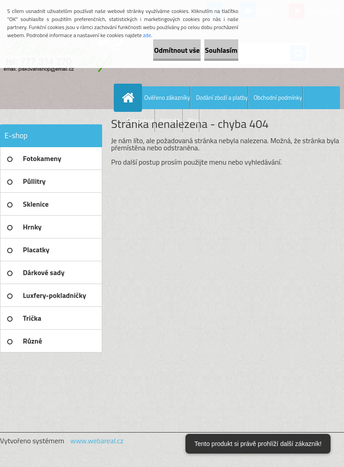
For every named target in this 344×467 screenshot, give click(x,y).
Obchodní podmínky (278, 97)
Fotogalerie (141, 120)
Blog (193, 120)
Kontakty (171, 120)
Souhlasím (210, 50)
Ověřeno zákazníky (167, 97)
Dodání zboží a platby (222, 97)
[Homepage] (129, 97)
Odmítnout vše (146, 50)
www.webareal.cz (97, 440)
